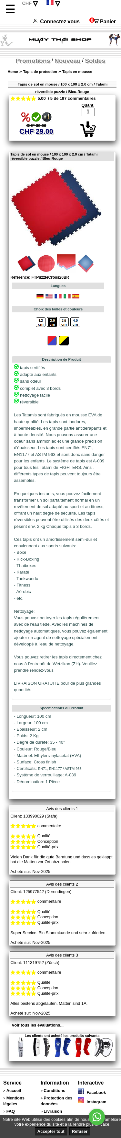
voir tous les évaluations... (38, 1025)
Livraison (53, 1111)
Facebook (92, 1092)
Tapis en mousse (77, 72)
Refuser (79, 1131)
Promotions (33, 60)
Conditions (54, 1090)
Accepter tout (51, 1131)
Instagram (92, 1101)
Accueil (13, 1090)
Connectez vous (56, 21)
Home (13, 72)
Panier (102, 21)
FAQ (10, 1111)
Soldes (95, 60)
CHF (27, 3)
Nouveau (68, 60)
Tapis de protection (40, 72)
